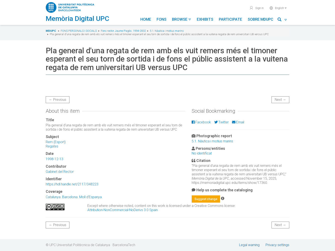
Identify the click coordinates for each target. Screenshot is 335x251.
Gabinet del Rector (60, 172)
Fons (161, 19)
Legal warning (249, 245)
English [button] (278, 8)
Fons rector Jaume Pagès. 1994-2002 (123, 30)
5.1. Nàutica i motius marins (167, 30)
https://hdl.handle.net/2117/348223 (72, 184)
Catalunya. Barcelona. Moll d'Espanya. (74, 197)
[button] (282, 20)
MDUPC (51, 30)
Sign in (256, 8)
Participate (230, 19)
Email (238, 122)
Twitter (221, 122)
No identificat (202, 153)
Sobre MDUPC (260, 19)
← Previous (57, 100)
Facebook (201, 122)
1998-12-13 (54, 159)
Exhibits (205, 19)
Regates (52, 146)
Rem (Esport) (56, 142)
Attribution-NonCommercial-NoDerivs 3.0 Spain (122, 210)
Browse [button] (181, 19)
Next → (280, 100)
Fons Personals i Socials (79, 30)
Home (145, 19)
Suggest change (205, 199)
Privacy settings (277, 245)
